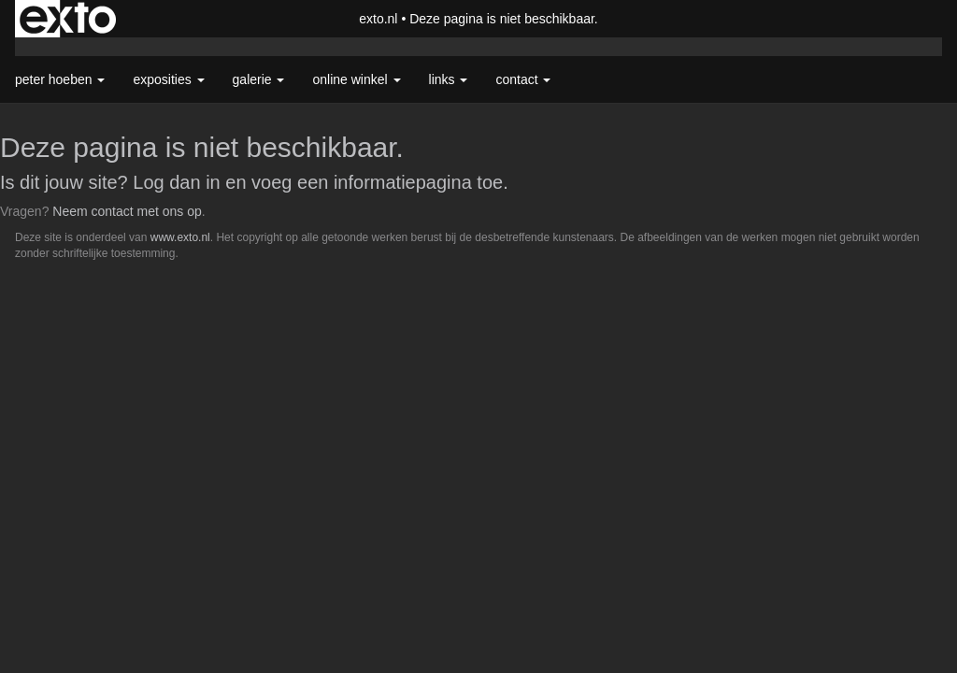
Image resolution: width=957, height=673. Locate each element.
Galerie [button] (259, 79)
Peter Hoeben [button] (60, 79)
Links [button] (448, 79)
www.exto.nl (180, 237)
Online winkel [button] (356, 79)
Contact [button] (522, 79)
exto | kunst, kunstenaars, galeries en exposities (68, 18)
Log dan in (176, 182)
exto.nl (378, 18)
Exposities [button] (168, 79)
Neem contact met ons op (127, 211)
